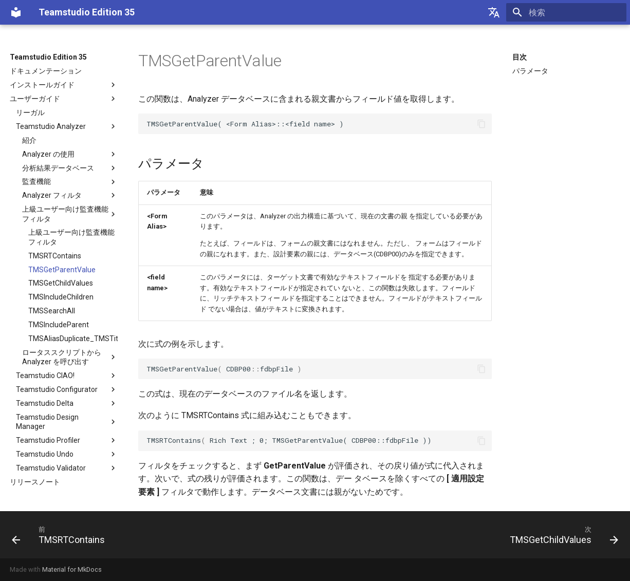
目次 (519, 57)
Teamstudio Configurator (67, 389)
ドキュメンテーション (46, 71)
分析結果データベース (70, 168)
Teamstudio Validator (67, 468)
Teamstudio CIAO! (67, 375)
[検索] (566, 12)
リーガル (30, 112)
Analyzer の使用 (70, 154)
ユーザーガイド (64, 98)
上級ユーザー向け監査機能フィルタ (70, 213)
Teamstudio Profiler (67, 440)
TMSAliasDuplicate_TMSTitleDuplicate (73, 338)
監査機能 (70, 181)
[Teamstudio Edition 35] (16, 12)
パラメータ (530, 71)
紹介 (29, 140)
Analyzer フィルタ (70, 195)
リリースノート (35, 482)
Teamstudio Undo (67, 454)
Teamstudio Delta (67, 403)
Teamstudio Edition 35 (48, 57)
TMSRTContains (54, 256)
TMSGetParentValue (62, 270)
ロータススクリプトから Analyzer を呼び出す (70, 357)
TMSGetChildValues (60, 283)
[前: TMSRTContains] (61, 534)
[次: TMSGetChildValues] (561, 534)
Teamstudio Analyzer (67, 126)
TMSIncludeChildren (61, 297)
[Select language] (494, 12)
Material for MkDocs (72, 569)
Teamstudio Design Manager (67, 421)
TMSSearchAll (51, 311)
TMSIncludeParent (58, 325)
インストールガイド (64, 84)
